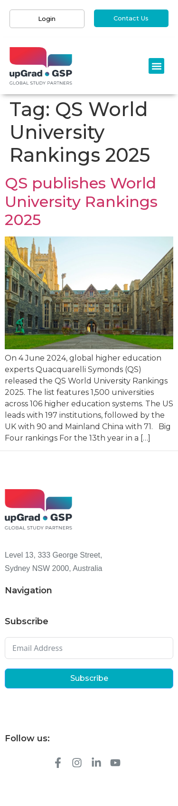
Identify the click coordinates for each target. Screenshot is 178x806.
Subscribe (89, 678)
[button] (156, 66)
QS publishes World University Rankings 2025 (81, 201)
